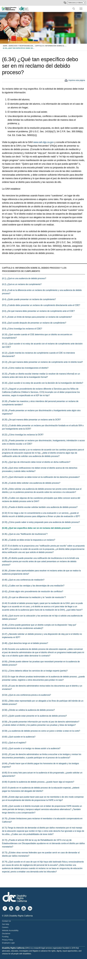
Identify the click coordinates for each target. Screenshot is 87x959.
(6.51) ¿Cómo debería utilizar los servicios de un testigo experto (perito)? (35, 671)
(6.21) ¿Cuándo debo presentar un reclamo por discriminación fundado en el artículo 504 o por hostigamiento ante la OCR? (43, 427)
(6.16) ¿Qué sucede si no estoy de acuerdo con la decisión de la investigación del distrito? (42, 383)
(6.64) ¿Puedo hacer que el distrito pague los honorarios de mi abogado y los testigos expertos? (40, 765)
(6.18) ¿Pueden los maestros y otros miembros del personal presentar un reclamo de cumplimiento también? (40, 403)
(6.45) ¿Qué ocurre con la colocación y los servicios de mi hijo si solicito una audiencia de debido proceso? (42, 617)
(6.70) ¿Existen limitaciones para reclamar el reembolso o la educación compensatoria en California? (42, 820)
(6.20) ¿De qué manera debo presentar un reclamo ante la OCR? (31, 420)
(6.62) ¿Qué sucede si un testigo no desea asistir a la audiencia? (31, 748)
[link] (24, 10)
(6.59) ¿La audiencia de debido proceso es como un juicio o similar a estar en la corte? (41, 731)
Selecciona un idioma (75, 3)
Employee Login (8, 943)
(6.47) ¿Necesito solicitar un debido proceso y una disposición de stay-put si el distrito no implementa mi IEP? (42, 635)
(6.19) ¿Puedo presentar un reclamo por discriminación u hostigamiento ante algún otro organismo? (41, 412)
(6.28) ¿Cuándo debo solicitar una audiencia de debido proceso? (31, 483)
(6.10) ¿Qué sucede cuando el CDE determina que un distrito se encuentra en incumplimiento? (37, 336)
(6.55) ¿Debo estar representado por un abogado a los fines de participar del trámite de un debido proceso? (42, 702)
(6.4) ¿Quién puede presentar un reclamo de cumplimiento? (29, 299)
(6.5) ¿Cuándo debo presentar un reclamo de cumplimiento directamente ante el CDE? (41, 305)
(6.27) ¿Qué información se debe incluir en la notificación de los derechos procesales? (41, 477)
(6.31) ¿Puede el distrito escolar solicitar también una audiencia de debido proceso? (40, 507)
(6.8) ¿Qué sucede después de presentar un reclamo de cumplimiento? (34, 323)
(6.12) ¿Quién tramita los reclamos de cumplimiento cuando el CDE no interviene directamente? (38, 354)
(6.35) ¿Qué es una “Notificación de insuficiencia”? (24, 534)
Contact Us (6, 921)
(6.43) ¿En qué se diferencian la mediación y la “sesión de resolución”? (34, 597)
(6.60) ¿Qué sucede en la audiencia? (18, 737)
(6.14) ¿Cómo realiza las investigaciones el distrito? (25, 368)
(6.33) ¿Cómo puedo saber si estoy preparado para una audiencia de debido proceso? (41, 522)
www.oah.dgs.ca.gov (43, 142)
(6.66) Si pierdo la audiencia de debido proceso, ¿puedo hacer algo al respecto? (38, 782)
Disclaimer (6, 933)
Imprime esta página (77, 80)
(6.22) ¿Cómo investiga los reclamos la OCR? (22, 435)
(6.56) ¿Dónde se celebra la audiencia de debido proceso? (28, 710)
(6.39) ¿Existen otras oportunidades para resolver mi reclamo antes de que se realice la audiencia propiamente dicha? (41, 572)
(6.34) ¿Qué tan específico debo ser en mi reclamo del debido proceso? (36, 528)
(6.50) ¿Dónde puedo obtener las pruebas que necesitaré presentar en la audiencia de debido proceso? (41, 663)
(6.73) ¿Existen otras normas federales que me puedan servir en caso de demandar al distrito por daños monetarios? (41, 854)
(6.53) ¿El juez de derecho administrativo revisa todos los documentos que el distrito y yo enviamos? (42, 687)
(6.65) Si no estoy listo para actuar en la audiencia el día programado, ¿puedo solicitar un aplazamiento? (42, 774)
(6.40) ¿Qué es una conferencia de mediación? (23, 580)
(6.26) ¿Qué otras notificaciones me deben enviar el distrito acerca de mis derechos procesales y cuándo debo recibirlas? (39, 469)
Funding (5, 937)
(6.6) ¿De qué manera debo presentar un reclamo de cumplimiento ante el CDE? (38, 311)
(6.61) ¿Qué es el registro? (14, 743)
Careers (5, 927)
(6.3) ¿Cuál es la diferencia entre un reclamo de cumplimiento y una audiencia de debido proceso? (42, 292)
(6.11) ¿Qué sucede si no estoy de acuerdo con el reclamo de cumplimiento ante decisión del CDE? (42, 345)
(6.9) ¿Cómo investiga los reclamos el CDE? (22, 329)
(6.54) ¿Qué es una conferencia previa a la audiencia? (26, 695)
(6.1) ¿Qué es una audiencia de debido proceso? (24, 278)
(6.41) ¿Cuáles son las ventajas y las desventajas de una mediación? (33, 586)
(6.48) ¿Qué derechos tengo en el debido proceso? (25, 643)
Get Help (5, 924)
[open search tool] (74, 9)
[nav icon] (81, 8)
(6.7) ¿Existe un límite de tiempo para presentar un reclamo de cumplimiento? (37, 317)
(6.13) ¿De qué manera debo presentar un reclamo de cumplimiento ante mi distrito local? (42, 362)
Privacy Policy (7, 940)
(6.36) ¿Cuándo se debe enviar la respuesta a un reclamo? (28, 540)
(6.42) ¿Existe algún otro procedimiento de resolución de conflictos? (32, 591)
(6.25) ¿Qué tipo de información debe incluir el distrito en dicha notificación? (36, 462)
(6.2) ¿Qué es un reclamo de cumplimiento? (22, 284)
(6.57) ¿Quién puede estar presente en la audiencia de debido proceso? (34, 716)
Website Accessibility (10, 930)
